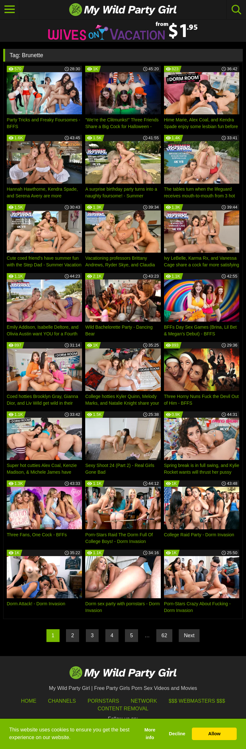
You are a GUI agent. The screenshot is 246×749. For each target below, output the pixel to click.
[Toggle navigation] (9, 9)
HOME (28, 701)
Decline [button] (177, 733)
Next (189, 635)
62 (164, 635)
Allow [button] (214, 733)
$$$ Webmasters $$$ (197, 701)
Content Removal (123, 708)
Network (144, 701)
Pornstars (103, 701)
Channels (62, 701)
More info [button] (149, 733)
